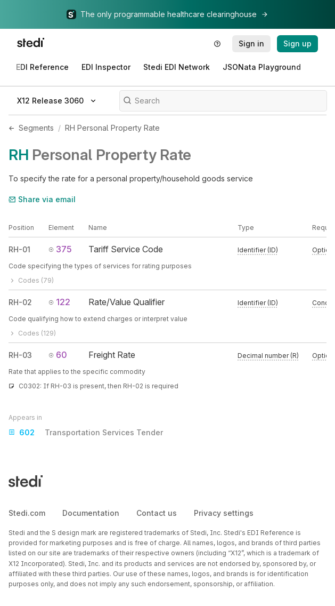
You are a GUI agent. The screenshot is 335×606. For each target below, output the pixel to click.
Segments (36, 127)
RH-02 (20, 302)
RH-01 (19, 249)
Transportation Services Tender (86, 432)
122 (59, 302)
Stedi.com (27, 512)
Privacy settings (224, 512)
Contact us (156, 512)
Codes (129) (32, 333)
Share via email (42, 199)
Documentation (90, 512)
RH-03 (20, 355)
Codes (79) (31, 280)
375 (60, 249)
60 (57, 354)
